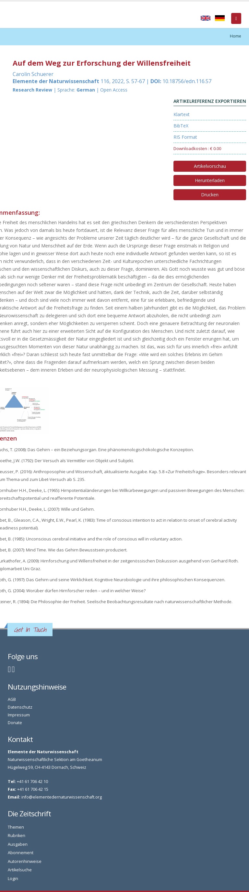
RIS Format (185, 137)
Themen (16, 827)
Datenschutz (20, 707)
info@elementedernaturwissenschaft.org (61, 797)
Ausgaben (18, 844)
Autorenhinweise (25, 861)
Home (235, 36)
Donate (15, 722)
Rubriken (16, 835)
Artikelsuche (20, 870)
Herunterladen (210, 180)
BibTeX (180, 126)
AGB (12, 699)
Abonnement (20, 852)
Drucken (210, 194)
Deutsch (220, 18)
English (205, 18)
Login (13, 878)
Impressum (19, 715)
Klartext (181, 114)
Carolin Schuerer (33, 74)
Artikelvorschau (210, 166)
